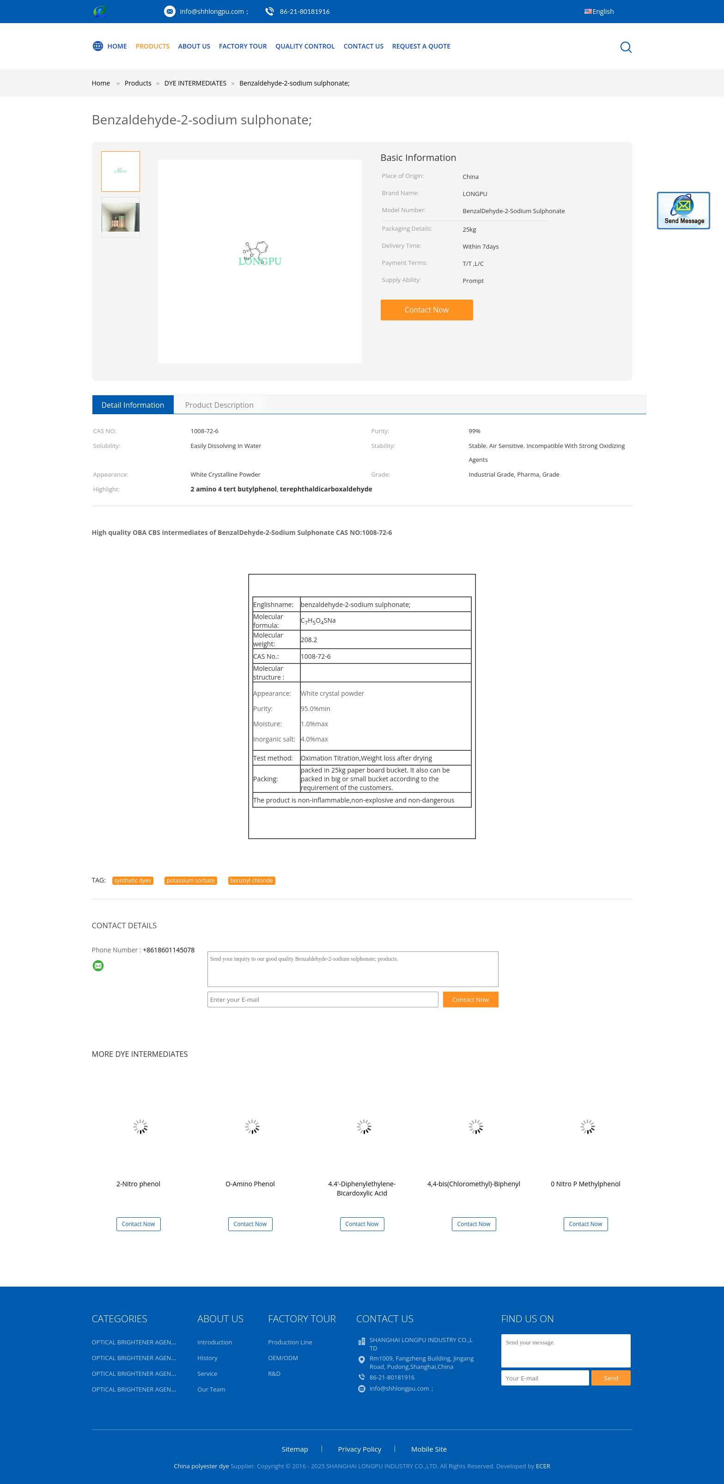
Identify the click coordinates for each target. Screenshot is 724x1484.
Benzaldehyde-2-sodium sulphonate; (294, 83)
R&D (274, 1373)
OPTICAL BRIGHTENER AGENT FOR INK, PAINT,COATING (169, 1358)
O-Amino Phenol (250, 1183)
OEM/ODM (283, 1358)
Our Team (211, 1389)
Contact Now (427, 310)
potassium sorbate (191, 880)
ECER (543, 1466)
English (603, 11)
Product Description (219, 405)
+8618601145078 (169, 949)
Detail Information (133, 405)
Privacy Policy (360, 1449)
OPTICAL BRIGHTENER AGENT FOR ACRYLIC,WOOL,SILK (168, 1342)
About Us (194, 46)
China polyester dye (201, 1466)
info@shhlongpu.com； (215, 11)
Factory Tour (243, 46)
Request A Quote (421, 46)
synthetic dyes (133, 880)
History (207, 1358)
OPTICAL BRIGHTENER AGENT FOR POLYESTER (156, 1373)
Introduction (214, 1342)
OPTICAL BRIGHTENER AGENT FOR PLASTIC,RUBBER (164, 1389)
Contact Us (364, 46)
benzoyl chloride (252, 880)
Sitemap (295, 1449)
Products (152, 46)
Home (109, 46)
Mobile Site (429, 1449)
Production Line (290, 1342)
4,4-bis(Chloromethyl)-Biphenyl (473, 1183)
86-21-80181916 (305, 11)
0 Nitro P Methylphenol (586, 1183)
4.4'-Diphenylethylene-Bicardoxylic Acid (362, 1188)
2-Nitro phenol (138, 1183)
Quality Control (305, 46)
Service (207, 1373)
